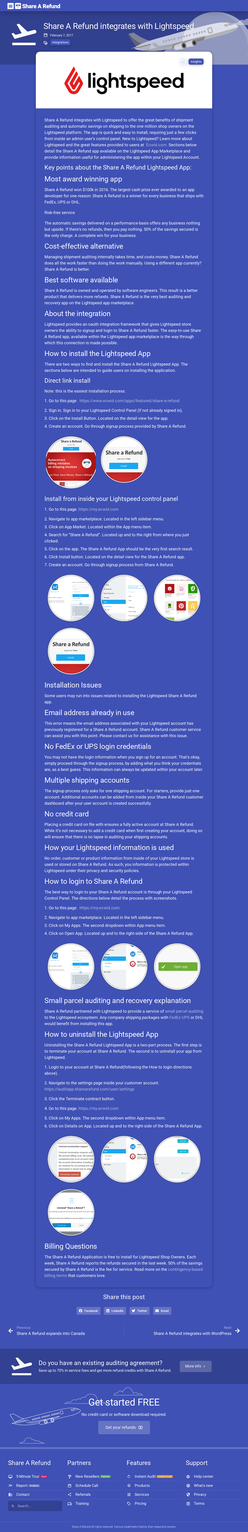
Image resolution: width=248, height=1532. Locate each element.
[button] (88, 1311)
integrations (60, 42)
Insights (196, 61)
